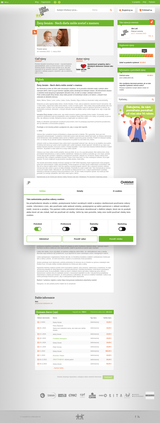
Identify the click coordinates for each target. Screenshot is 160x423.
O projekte (136, 2)
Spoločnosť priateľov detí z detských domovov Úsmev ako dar (100, 66)
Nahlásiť (108, 377)
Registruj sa (127, 10)
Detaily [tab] (80, 191)
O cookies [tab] (117, 191)
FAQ (144, 2)
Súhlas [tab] (42, 191)
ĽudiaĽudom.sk (35, 417)
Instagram (59, 2)
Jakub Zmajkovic (58, 359)
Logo (80, 417)
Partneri (152, 2)
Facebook (55, 2)
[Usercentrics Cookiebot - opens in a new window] (123, 183)
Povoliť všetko (116, 239)
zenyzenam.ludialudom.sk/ (44, 303)
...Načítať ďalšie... (59, 368)
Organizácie (45, 2)
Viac (149, 36)
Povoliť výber (80, 239)
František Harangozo (60, 338)
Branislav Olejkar (58, 355)
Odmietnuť (44, 239)
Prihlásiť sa (147, 10)
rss (138, 416)
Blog (36, 2)
